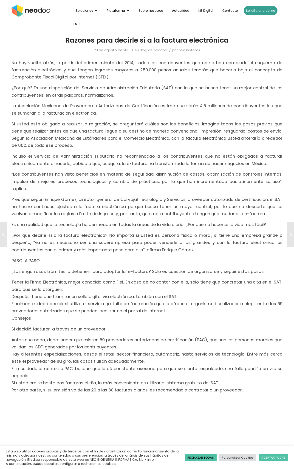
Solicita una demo (260, 10)
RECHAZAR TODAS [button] (200, 457)
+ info (149, 459)
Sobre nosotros (151, 10)
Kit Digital (205, 10)
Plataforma (118, 10)
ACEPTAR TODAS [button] (273, 457)
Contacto (230, 10)
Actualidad (180, 10)
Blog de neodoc (153, 50)
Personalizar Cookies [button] (238, 457)
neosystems (189, 50)
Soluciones (87, 10)
